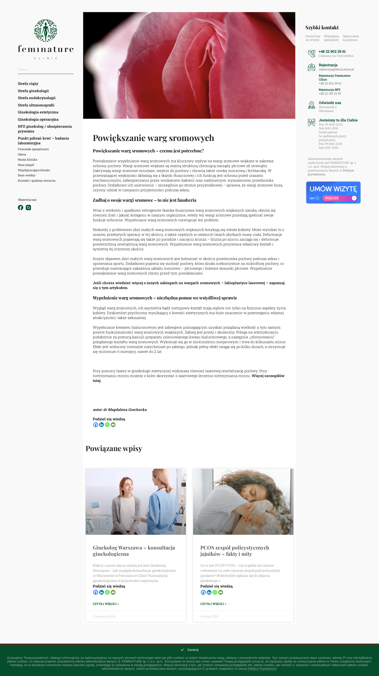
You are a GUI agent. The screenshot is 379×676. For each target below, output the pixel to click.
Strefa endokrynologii (37, 97)
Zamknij (192, 650)
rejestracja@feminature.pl (336, 69)
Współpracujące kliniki (34, 170)
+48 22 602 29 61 (332, 51)
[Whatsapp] (107, 424)
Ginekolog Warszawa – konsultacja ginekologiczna (134, 550)
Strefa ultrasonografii (36, 105)
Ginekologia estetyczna (38, 112)
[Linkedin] (101, 424)
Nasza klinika (27, 159)
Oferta (22, 154)
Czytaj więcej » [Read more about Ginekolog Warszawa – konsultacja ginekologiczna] (106, 604)
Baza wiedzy (26, 175)
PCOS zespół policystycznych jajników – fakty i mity (234, 550)
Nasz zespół (26, 165)
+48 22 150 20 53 (330, 93)
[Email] (113, 424)
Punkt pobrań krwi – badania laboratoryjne (43, 140)
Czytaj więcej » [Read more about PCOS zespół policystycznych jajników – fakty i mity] (213, 604)
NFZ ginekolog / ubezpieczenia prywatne (45, 129)
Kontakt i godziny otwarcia (37, 180)
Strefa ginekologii (33, 90)
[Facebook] (95, 424)
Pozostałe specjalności (33, 149)
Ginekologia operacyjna (38, 119)
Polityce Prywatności (262, 668)
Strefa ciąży (28, 83)
